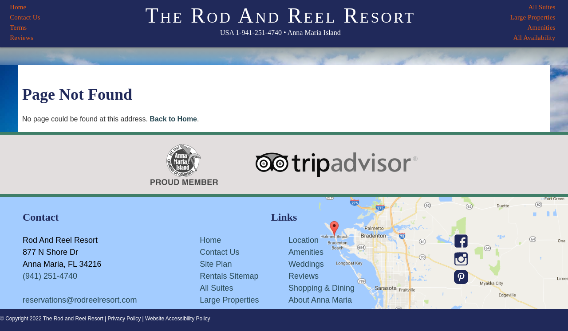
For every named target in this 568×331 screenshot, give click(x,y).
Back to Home (173, 119)
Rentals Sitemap (229, 276)
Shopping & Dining (321, 288)
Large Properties (533, 17)
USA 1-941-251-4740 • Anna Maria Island (280, 32)
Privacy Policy (124, 318)
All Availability (534, 37)
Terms (18, 27)
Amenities (541, 27)
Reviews (21, 37)
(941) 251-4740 (50, 276)
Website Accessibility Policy (177, 318)
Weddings (306, 264)
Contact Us (25, 17)
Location (303, 240)
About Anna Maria (320, 300)
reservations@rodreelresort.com (80, 300)
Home (18, 7)
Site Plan (216, 264)
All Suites (541, 7)
